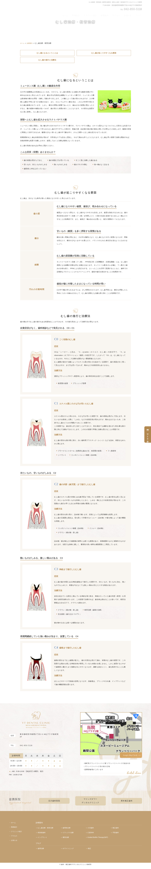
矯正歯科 (116, 827)
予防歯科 (116, 832)
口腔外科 (91, 832)
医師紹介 (83, 14)
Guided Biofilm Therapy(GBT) (98, 837)
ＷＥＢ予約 (148, 434)
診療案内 (109, 14)
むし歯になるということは (47, 53)
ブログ (139, 14)
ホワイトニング (68, 848)
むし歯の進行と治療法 (47, 60)
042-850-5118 (20, 744)
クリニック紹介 (96, 14)
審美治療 (66, 837)
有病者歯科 (42, 832)
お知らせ (130, 14)
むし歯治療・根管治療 (45, 827)
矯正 (89, 848)
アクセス (120, 14)
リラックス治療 (68, 832)
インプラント (42, 837)
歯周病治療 (66, 827)
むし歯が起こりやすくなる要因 (103, 53)
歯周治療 (41, 848)
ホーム (74, 14)
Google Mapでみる (130, 754)
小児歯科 (91, 827)
